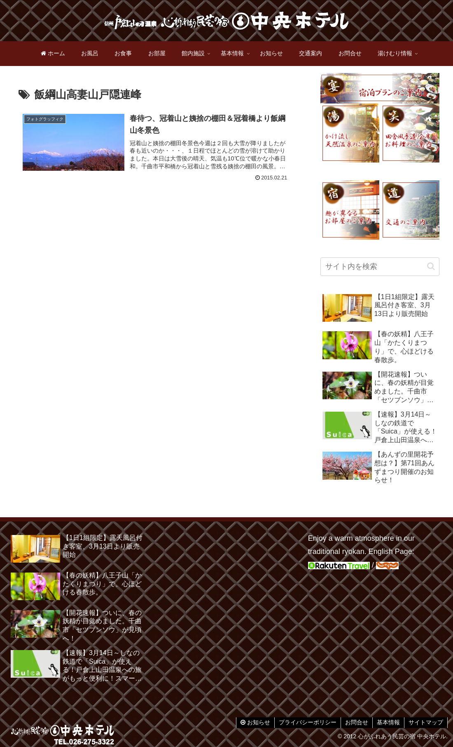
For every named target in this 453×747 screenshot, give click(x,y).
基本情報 (388, 722)
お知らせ (255, 722)
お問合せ (356, 722)
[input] (380, 266)
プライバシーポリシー (307, 722)
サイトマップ (426, 722)
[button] (431, 266)
